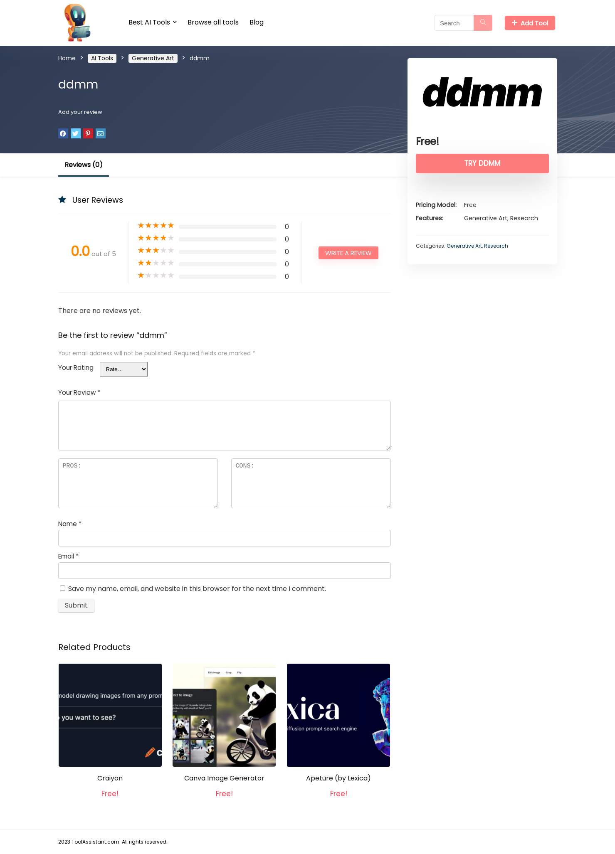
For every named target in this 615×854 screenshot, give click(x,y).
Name (70, 523)
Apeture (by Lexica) (338, 778)
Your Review (79, 392)
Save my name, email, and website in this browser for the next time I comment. (197, 588)
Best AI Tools (149, 22)
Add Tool (530, 23)
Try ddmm (482, 163)
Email (68, 556)
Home (67, 58)
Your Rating (76, 367)
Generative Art (153, 58)
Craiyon (110, 778)
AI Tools (102, 58)
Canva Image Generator (224, 778)
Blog (256, 22)
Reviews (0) (83, 165)
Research (496, 245)
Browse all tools (213, 22)
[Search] (483, 23)
